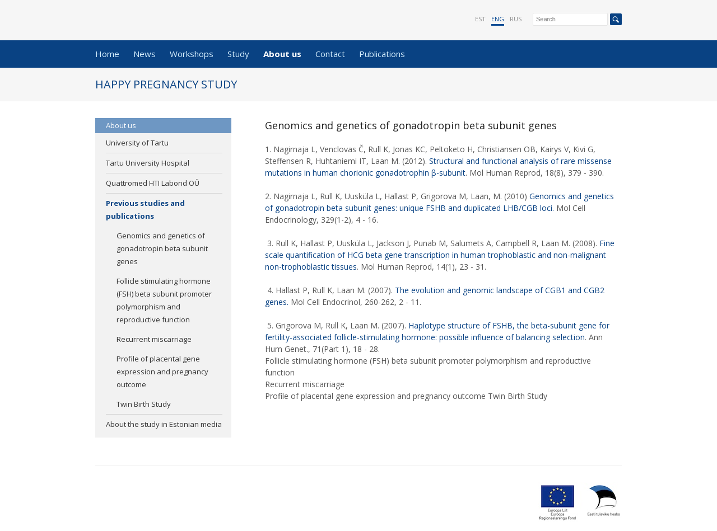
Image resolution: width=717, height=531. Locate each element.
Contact (330, 53)
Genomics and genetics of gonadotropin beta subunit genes (162, 248)
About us (282, 53)
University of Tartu (137, 143)
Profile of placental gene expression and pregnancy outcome (162, 371)
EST (480, 19)
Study (238, 53)
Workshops (191, 53)
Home (107, 53)
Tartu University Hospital (147, 163)
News (144, 53)
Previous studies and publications (145, 209)
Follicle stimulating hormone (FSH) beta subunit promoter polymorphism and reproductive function (164, 300)
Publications (382, 53)
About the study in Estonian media (164, 424)
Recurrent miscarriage (154, 339)
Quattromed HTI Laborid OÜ (152, 183)
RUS (516, 19)
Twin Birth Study (144, 404)
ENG (497, 19)
